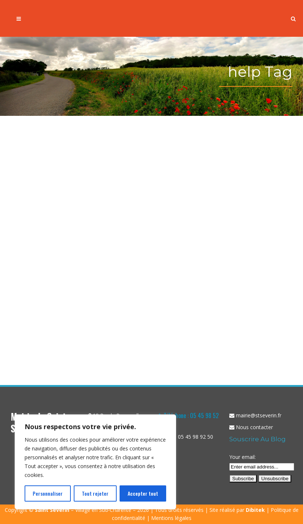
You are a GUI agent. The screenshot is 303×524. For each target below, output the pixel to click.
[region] (95, 461)
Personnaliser (48, 493)
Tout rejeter (95, 493)
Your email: (242, 456)
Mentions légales (171, 517)
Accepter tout (143, 493)
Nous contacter (254, 427)
